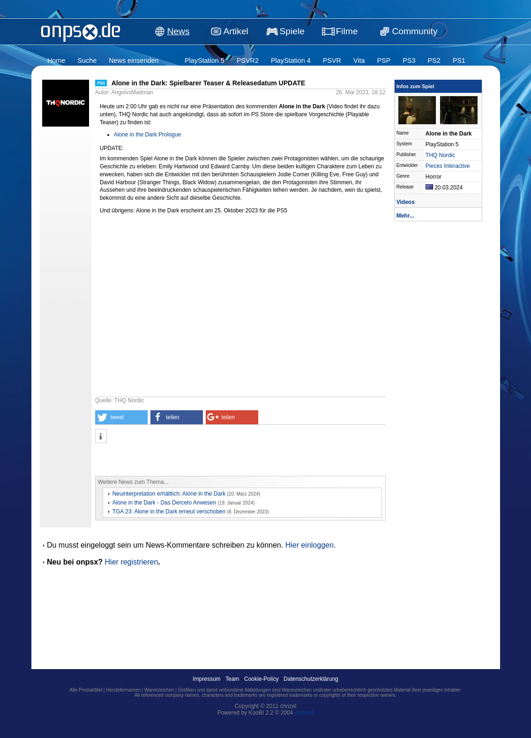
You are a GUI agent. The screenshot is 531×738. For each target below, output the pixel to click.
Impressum (206, 679)
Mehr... (405, 215)
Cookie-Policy (261, 679)
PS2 (433, 60)
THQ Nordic (440, 155)
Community (415, 31)
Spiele (292, 31)
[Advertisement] (204, 459)
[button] (121, 417)
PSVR (332, 60)
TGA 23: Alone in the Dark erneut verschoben (168, 511)
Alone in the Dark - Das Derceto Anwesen (164, 502)
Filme (347, 31)
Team (232, 679)
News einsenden (133, 60)
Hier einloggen (309, 545)
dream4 (304, 712)
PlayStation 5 (204, 60)
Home (56, 60)
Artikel (236, 31)
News (178, 31)
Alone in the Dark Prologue (147, 134)
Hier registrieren (131, 562)
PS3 (409, 60)
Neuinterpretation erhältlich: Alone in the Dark (168, 493)
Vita (359, 60)
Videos (405, 202)
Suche (87, 60)
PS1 (459, 60)
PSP (383, 60)
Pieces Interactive (448, 166)
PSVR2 (248, 60)
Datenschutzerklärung (311, 679)
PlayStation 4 (291, 60)
